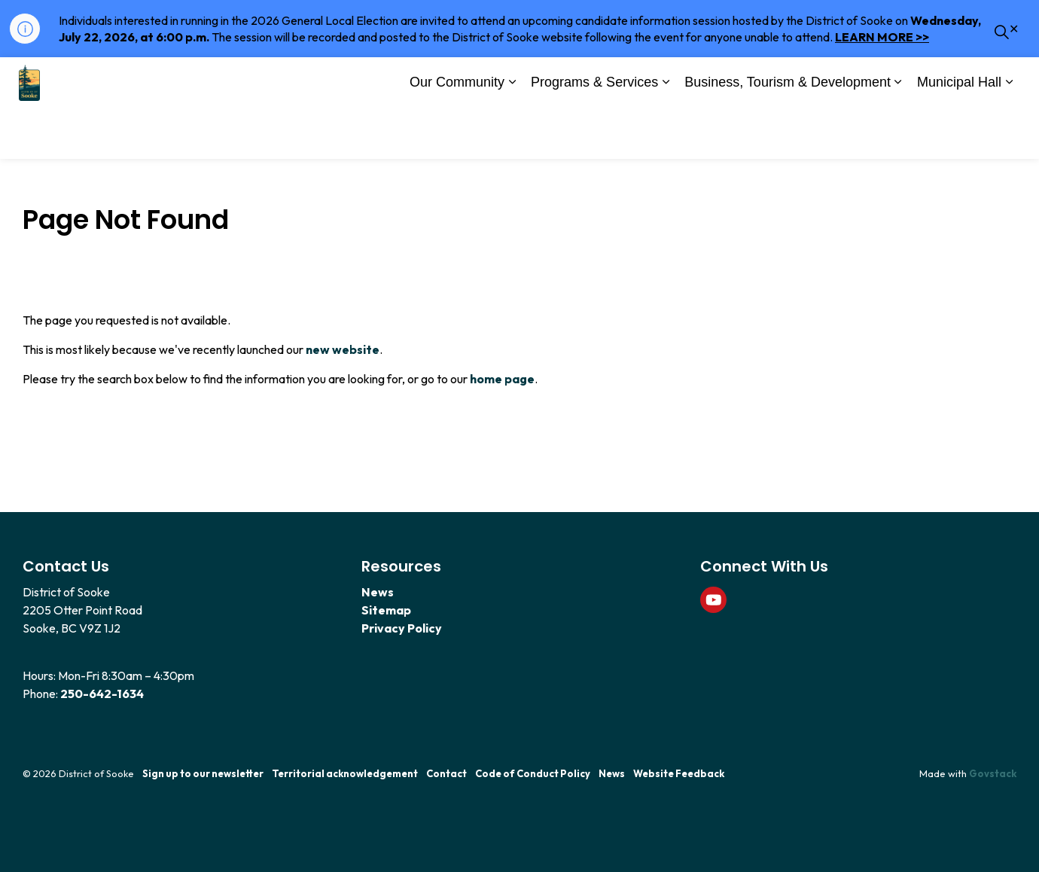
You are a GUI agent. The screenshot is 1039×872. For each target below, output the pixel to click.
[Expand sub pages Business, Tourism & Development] (898, 134)
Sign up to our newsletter (203, 773)
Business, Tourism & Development (787, 132)
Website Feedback (678, 773)
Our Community (457, 132)
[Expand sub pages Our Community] (512, 134)
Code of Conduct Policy (532, 773)
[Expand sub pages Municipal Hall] (1008, 134)
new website (342, 349)
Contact (446, 773)
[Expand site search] (1001, 82)
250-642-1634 (102, 693)
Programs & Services (594, 132)
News (377, 591)
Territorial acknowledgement (345, 773)
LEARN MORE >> (882, 36)
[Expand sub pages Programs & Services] (665, 134)
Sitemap (386, 609)
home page (502, 378)
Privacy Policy (401, 628)
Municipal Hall (959, 132)
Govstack (992, 773)
